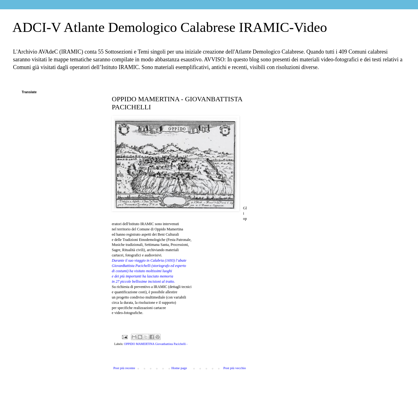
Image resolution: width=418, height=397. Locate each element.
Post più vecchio (234, 368)
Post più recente (124, 368)
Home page (179, 368)
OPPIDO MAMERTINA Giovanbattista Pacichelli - (156, 344)
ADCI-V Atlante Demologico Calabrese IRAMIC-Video (169, 27)
